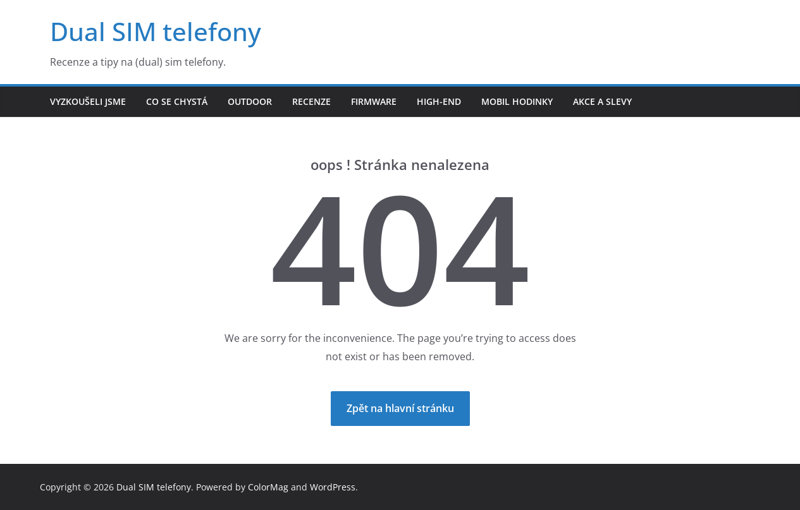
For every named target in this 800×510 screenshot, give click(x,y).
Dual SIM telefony (155, 31)
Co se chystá (176, 101)
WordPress (332, 487)
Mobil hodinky (517, 101)
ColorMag (268, 487)
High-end (439, 101)
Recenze (311, 101)
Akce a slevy (602, 101)
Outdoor (250, 101)
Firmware (374, 101)
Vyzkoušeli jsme (88, 101)
